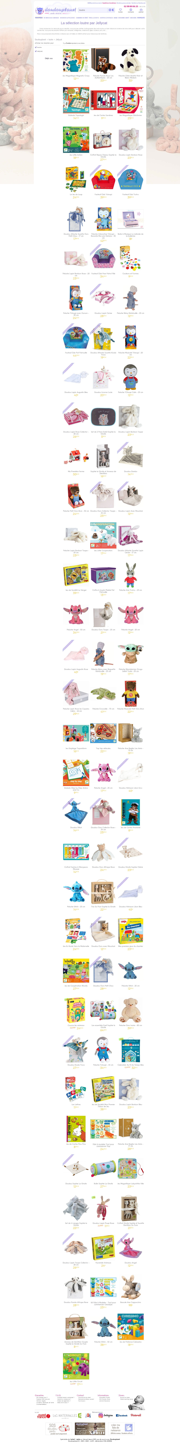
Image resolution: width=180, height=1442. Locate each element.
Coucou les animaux (76, 1012)
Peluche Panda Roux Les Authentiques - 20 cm (103, 64)
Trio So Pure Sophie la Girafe (103, 893)
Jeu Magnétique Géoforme (130, 102)
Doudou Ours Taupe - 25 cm (103, 616)
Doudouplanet (40, 39)
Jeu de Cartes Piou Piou (76, 1131)
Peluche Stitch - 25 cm (76, 893)
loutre (51, 39)
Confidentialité (40, 1404)
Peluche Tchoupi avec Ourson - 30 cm (76, 301)
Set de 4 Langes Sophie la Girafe (76, 1211)
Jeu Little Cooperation (103, 537)
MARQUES (141, 18)
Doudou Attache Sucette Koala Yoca (103, 340)
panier (141, 11)
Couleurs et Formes (130, 260)
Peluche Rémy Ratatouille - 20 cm (130, 300)
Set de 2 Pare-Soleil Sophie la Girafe (103, 420)
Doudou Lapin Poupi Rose (103, 1210)
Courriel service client (84, 1397)
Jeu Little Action (76, 142)
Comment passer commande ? (65, 1397)
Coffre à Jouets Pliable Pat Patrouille (103, 578)
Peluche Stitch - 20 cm (130, 973)
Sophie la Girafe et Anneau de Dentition (103, 459)
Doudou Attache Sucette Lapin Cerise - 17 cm (130, 538)
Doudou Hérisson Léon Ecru (130, 775)
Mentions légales (41, 1401)
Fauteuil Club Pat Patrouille (76, 339)
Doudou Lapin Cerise (103, 300)
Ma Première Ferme (76, 458)
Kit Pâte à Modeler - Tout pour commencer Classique (103, 1290)
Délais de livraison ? (63, 1402)
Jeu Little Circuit (76, 1368)
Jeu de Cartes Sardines (103, 102)
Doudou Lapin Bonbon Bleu (130, 1091)
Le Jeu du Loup (76, 181)
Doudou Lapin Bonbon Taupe (130, 419)
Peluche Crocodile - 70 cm (103, 696)
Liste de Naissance (104, 1401)
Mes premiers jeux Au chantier (130, 933)
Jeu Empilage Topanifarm (76, 735)
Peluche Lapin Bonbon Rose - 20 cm (76, 261)
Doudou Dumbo (130, 458)
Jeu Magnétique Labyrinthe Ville (130, 1170)
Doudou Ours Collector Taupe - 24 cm (103, 499)
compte (131, 11)
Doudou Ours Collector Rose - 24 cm (103, 815)
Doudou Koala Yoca (76, 1052)
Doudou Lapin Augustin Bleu (76, 379)
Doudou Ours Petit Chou (103, 973)
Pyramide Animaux (103, 1250)
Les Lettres (76, 1091)
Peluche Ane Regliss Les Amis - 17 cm (130, 1132)
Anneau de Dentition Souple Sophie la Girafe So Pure (76, 1330)
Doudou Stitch (76, 814)
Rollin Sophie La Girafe (103, 1170)
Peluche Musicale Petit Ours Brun (130, 696)
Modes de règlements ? (63, 1401)
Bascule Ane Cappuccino (130, 1289)
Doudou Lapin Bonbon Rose (130, 142)
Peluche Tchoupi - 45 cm (103, 1052)
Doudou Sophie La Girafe (76, 1170)
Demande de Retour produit (86, 1399)
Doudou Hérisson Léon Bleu (130, 893)
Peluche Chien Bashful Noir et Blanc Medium (130, 64)
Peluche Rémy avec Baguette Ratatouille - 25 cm (103, 657)
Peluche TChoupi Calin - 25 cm (130, 379)
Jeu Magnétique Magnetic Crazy (76, 63)
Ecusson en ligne (125, 1397)
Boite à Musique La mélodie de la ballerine (130, 222)
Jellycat (59, 39)
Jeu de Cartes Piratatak (130, 814)
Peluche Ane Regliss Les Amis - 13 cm (130, 736)
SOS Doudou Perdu (104, 1399)
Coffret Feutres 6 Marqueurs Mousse (76, 855)
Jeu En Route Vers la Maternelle (76, 933)
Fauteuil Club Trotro (130, 181)
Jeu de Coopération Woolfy (76, 973)
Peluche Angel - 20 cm (130, 616)
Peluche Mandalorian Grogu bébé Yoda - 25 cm (130, 657)
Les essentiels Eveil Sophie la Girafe (103, 1013)
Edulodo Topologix (76, 102)
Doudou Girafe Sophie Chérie (130, 854)
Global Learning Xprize (126, 1399)
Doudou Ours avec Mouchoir (103, 933)
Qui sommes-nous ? (42, 1397)
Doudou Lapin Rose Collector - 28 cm (76, 420)
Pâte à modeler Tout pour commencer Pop (103, 1132)
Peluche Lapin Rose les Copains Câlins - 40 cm (76, 697)
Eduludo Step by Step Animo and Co (76, 776)
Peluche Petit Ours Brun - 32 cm (76, 498)
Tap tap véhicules (103, 735)
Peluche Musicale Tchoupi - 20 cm (130, 340)
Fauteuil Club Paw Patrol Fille (103, 260)
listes (120, 11)
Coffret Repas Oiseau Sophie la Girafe (103, 143)
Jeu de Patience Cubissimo (130, 1329)
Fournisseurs (81, 1401)
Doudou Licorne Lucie (103, 379)
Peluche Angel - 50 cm (76, 616)
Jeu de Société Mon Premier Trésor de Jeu (103, 1092)
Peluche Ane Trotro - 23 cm (130, 577)
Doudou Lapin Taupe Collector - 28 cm (76, 1251)
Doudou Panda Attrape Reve (76, 1289)
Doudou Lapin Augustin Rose (76, 656)
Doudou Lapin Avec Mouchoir (130, 498)
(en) (45, 1404)
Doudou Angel (130, 1250)
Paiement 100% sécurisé (43, 1399)
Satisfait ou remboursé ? (64, 1399)
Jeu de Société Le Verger (76, 577)
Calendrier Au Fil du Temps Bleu (130, 1052)
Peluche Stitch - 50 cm (103, 1329)
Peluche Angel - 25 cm (103, 775)
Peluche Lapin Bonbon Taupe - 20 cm (76, 538)
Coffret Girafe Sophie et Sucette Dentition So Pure (130, 1211)
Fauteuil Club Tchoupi (103, 181)
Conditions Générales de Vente (45, 1402)
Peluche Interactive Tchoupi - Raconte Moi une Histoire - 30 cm (103, 223)
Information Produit (104, 1397)
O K (111, 10)
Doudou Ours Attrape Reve (103, 854)
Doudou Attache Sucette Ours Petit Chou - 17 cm (76, 222)
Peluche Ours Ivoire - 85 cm (130, 1012)
